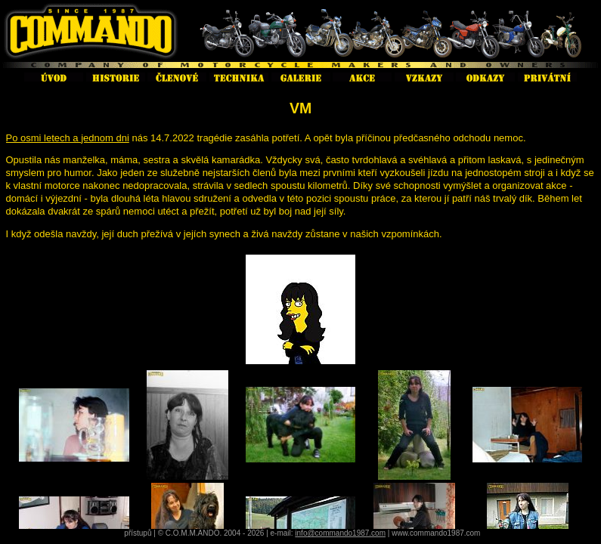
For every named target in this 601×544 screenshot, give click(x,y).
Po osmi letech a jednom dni (67, 138)
